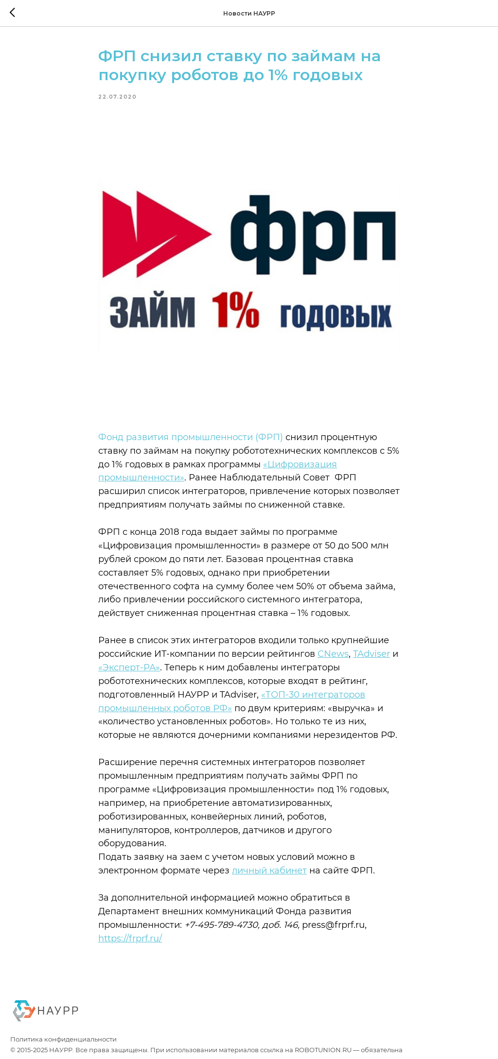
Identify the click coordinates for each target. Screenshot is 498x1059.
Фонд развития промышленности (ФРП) (190, 437)
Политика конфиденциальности (63, 1039)
